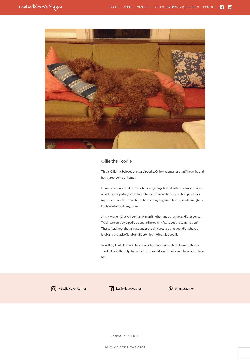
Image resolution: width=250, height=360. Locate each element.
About (128, 7)
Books (114, 7)
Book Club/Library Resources (176, 7)
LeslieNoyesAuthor (125, 288)
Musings (143, 7)
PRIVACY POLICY (125, 336)
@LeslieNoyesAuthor (68, 288)
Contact (209, 7)
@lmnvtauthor (181, 288)
